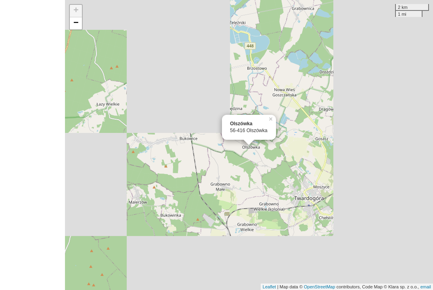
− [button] (76, 23)
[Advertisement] (32, 145)
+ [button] (76, 11)
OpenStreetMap (319, 286)
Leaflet (269, 286)
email (425, 286)
